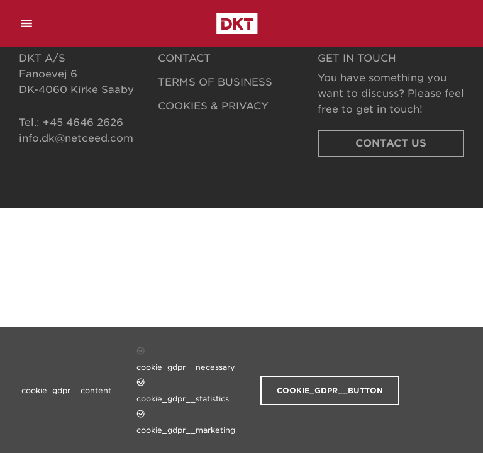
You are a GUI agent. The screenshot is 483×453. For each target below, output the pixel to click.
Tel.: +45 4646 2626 (71, 122)
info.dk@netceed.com (76, 138)
